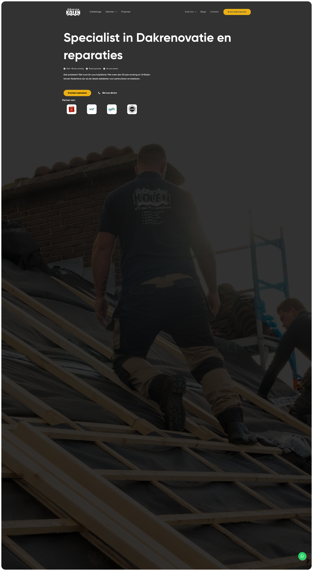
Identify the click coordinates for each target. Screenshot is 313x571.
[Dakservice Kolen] (72, 12)
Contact (214, 12)
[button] (115, 12)
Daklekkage (95, 12)
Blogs (203, 12)
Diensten (111, 12)
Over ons (190, 12)
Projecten (126, 12)
